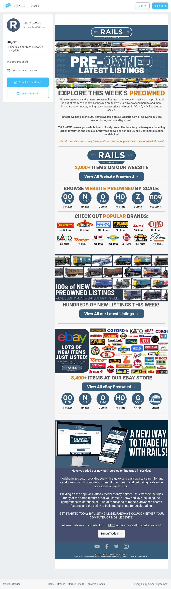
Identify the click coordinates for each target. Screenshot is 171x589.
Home (51, 583)
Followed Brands (96, 583)
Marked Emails (76, 583)
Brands (35, 5)
